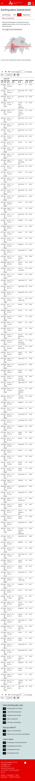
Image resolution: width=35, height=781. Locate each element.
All (19, 15)
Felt (14, 15)
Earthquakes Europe (13, 749)
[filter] (2, 82)
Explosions (26, 15)
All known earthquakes (14, 722)
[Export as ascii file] (18, 74)
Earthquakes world (13, 753)
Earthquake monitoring (14, 746)
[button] (2, 3)
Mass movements (8, 18)
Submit (9, 75)
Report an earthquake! (14, 731)
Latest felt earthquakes (14, 712)
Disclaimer (10, 775)
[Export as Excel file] (14, 74)
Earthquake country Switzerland (17, 742)
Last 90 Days (6, 15)
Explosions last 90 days (14, 715)
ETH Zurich (16, 777)
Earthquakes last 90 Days (14, 708)
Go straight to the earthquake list (12, 29)
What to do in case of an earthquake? (18, 734)
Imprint (3, 775)
